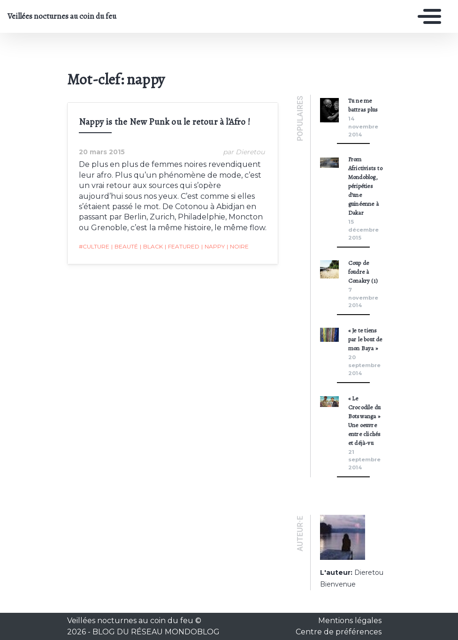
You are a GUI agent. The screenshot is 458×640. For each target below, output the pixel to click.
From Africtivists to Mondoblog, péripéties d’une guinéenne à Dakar (365, 186)
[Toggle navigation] (427, 16)
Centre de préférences (339, 631)
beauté (124, 246)
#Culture (94, 246)
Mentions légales (350, 620)
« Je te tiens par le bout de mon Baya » (365, 339)
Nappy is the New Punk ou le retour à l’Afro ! (164, 121)
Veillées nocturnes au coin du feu (62, 16)
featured (182, 246)
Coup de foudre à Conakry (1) (363, 272)
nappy (213, 246)
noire (238, 246)
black (151, 246)
